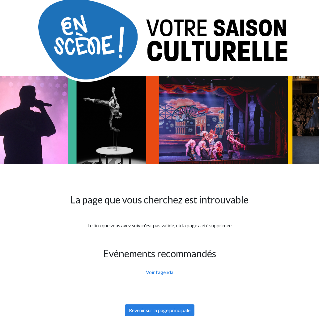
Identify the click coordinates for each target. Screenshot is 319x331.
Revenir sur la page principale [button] (159, 310)
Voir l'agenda (159, 272)
